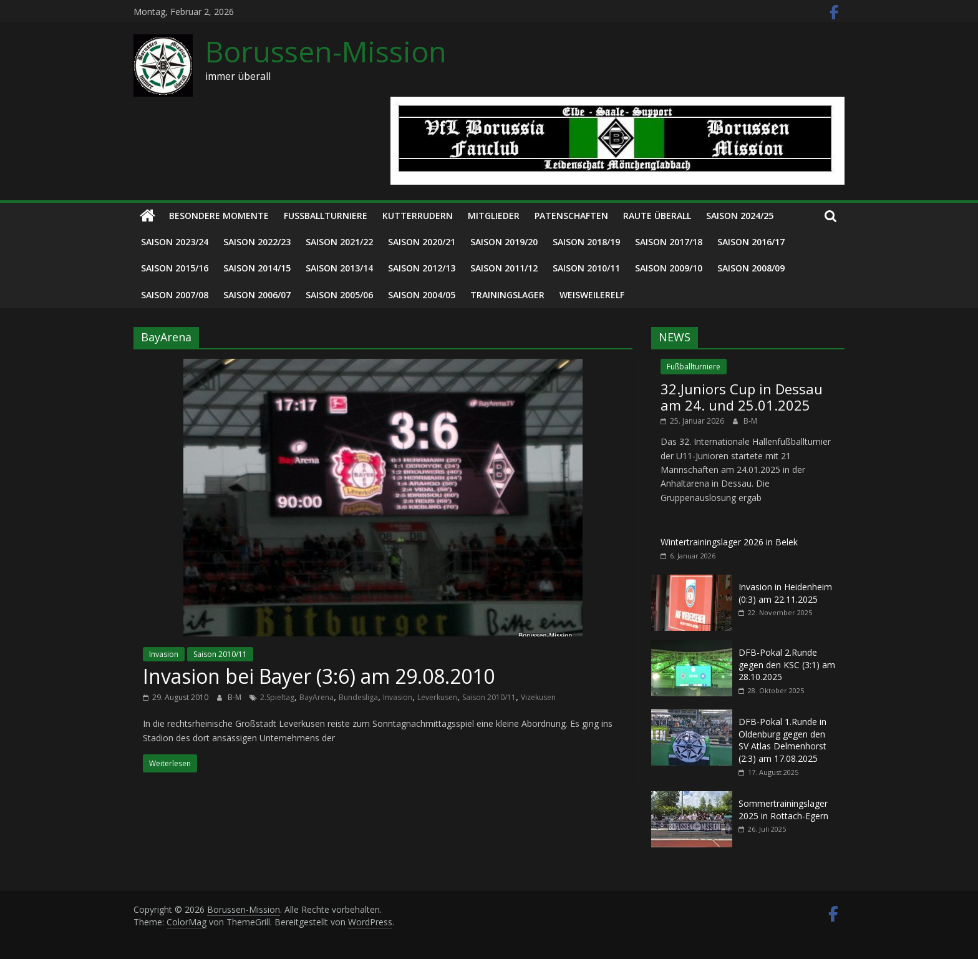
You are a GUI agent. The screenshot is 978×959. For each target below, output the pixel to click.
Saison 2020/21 (421, 242)
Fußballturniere (325, 215)
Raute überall (657, 215)
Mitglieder (494, 215)
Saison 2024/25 (739, 215)
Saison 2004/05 (421, 295)
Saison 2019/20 (504, 242)
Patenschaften (571, 215)
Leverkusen (437, 697)
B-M (235, 697)
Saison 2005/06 (339, 295)
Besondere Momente (219, 215)
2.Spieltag (277, 697)
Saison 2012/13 (421, 268)
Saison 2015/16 (174, 268)
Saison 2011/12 (504, 268)
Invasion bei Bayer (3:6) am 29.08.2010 (319, 676)
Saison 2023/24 (174, 242)
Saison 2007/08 (174, 295)
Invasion (163, 654)
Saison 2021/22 (339, 242)
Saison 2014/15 (257, 268)
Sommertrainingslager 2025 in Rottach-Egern (783, 809)
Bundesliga (358, 697)
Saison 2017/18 (668, 242)
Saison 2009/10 (668, 268)
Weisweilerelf (591, 295)
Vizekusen (538, 697)
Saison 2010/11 (586, 268)
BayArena (316, 697)
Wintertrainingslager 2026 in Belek (729, 542)
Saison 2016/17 (751, 242)
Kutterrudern (417, 215)
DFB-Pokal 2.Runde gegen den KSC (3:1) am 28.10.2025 (786, 664)
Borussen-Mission (326, 51)
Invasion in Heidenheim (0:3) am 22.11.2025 (785, 593)
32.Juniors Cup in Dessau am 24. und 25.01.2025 (742, 396)
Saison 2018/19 (586, 242)
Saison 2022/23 (257, 242)
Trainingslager (507, 295)
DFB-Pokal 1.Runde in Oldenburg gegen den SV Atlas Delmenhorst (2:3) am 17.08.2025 (782, 740)
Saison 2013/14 (339, 268)
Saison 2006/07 (257, 295)
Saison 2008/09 (751, 268)
